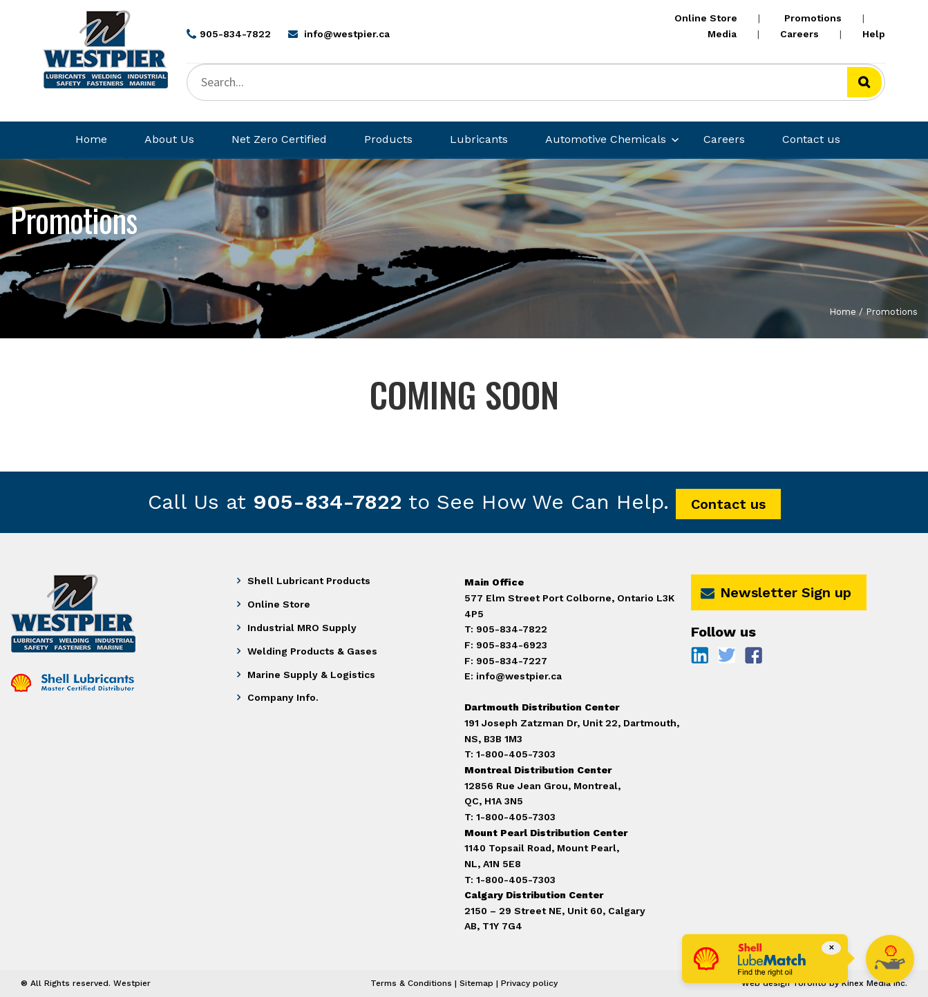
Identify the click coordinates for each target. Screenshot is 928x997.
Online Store (705, 17)
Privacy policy (529, 983)
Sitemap (476, 983)
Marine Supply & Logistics (311, 674)
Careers (799, 33)
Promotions (813, 17)
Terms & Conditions (411, 983)
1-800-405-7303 (516, 879)
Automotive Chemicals (605, 139)
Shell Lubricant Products (308, 580)
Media (722, 33)
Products (388, 139)
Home (91, 139)
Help (873, 33)
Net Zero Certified (279, 139)
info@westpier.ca (519, 675)
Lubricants (479, 139)
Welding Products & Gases (312, 651)
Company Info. (283, 697)
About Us (169, 139)
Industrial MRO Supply (302, 627)
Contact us (811, 139)
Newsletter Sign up (776, 592)
